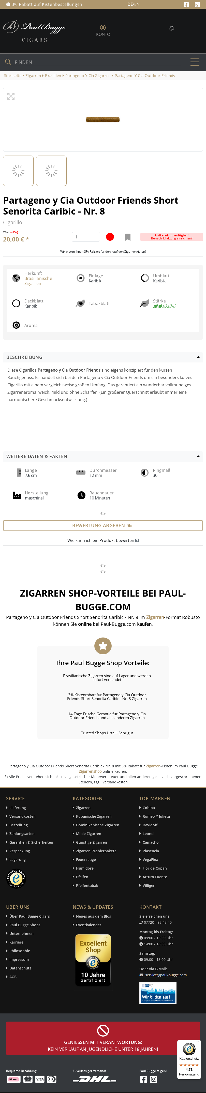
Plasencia (151, 850)
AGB (13, 976)
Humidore (85, 868)
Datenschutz (20, 968)
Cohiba (149, 807)
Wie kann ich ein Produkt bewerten (103, 540)
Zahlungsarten (22, 833)
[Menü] (198, 1043)
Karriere (16, 942)
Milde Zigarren (88, 833)
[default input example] (86, 237)
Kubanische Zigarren (94, 816)
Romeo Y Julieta (156, 816)
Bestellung (18, 825)
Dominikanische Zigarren (97, 825)
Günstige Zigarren (91, 842)
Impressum (19, 959)
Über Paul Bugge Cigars (29, 916)
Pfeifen (82, 876)
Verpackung (19, 850)
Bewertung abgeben (101, 525)
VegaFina (150, 859)
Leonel (148, 833)
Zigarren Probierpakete (96, 850)
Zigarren (153, 766)
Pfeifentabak (87, 885)
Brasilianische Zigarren (38, 281)
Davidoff (150, 825)
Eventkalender (88, 924)
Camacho (151, 842)
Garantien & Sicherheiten (31, 842)
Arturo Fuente (155, 876)
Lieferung (17, 807)
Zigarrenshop (90, 771)
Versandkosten (22, 816)
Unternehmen (21, 933)
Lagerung (17, 859)
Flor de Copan (155, 868)
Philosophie (19, 950)
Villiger (149, 885)
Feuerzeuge (86, 859)
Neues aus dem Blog (93, 916)
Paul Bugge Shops (24, 924)
